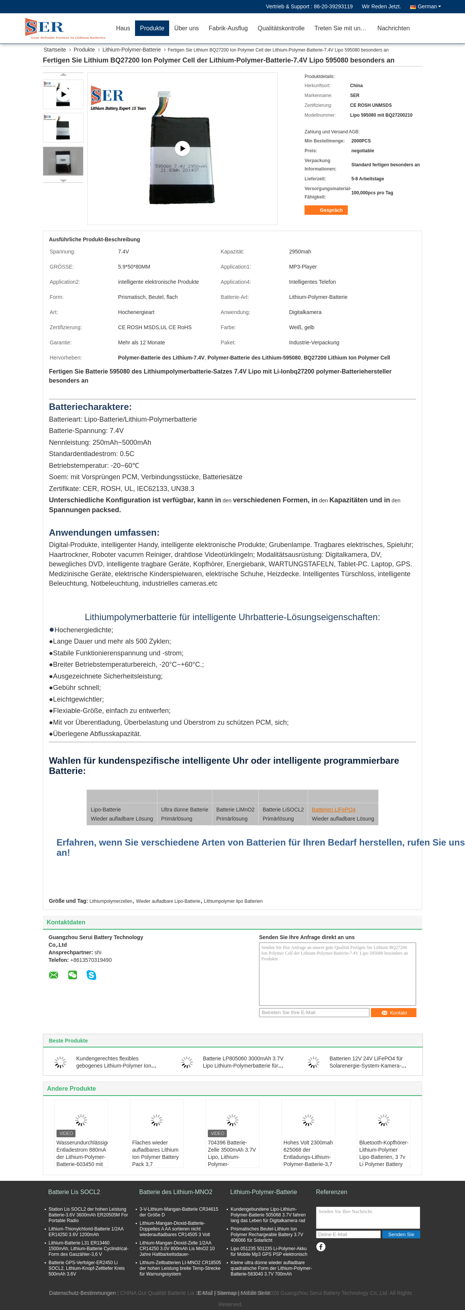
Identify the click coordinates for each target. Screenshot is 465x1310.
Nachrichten (393, 28)
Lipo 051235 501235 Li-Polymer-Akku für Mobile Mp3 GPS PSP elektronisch (269, 1251)
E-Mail (205, 1293)
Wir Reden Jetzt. (381, 6)
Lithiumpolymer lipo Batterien (233, 901)
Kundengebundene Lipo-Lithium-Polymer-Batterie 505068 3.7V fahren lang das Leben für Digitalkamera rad (268, 1215)
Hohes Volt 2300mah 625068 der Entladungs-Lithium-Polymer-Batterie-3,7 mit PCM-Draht (308, 1157)
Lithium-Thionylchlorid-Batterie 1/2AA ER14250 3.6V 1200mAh (86, 1231)
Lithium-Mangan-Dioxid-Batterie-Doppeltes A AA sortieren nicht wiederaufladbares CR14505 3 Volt (175, 1229)
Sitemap (226, 1293)
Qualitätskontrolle (281, 28)
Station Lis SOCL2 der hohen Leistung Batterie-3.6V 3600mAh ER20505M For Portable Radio (88, 1215)
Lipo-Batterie (106, 810)
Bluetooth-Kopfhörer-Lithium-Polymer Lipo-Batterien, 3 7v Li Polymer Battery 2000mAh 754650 (383, 1157)
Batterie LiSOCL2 (283, 810)
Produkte (152, 28)
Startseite (55, 50)
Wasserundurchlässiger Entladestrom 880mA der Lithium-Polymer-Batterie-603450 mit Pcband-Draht (82, 1157)
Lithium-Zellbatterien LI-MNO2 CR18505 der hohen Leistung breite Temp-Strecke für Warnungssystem (180, 1268)
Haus (123, 28)
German (429, 6)
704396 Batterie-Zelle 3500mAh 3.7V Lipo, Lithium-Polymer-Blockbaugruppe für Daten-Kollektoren (232, 1161)
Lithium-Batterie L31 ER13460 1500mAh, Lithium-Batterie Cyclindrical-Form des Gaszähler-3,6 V (89, 1248)
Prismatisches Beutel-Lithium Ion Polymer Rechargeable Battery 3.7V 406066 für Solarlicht (267, 1234)
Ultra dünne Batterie (185, 810)
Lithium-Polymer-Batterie (131, 50)
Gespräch (327, 210)
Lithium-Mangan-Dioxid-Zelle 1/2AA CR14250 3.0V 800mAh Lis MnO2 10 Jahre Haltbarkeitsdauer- (177, 1248)
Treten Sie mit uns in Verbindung (343, 28)
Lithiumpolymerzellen (111, 901)
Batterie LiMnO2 (235, 810)
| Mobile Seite (254, 1293)
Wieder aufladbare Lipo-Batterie (168, 901)
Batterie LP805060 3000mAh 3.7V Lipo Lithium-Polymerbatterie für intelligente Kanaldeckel (243, 1065)
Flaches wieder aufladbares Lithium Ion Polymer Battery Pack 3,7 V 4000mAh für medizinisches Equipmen (155, 1164)
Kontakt (394, 1013)
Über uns (186, 28)
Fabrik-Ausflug (228, 28)
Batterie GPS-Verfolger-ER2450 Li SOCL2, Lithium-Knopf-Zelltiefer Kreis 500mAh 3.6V (87, 1268)
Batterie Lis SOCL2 (74, 1192)
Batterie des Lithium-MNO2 (175, 1192)
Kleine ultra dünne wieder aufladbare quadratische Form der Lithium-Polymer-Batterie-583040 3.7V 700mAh (271, 1268)
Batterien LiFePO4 (333, 810)
